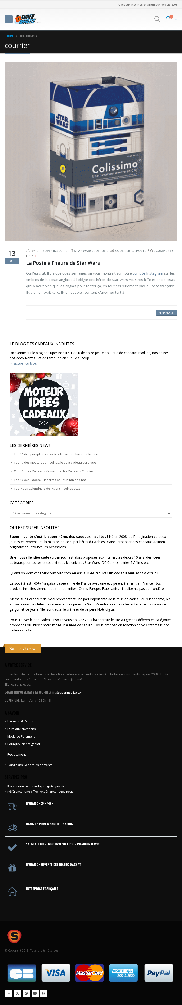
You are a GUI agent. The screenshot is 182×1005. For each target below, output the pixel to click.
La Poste (139, 251)
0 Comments (163, 251)
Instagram (43, 993)
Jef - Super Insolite (51, 251)
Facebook (8, 993)
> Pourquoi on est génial (23, 744)
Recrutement (16, 754)
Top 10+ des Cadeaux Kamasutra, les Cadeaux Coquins (54, 471)
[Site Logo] (27, 19)
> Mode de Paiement (20, 736)
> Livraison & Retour (19, 721)
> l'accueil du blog (23, 363)
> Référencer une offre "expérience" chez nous (39, 791)
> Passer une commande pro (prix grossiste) (36, 786)
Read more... (167, 312)
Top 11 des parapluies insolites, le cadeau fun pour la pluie (56, 454)
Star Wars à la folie (91, 251)
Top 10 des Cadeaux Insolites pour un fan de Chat (50, 480)
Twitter (17, 993)
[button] (9, 19)
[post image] (91, 151)
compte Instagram (148, 273)
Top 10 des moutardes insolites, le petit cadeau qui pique (55, 462)
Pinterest (26, 993)
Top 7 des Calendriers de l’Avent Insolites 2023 (47, 488)
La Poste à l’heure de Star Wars (63, 263)
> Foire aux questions (20, 729)
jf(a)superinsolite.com (67, 692)
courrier (122, 251)
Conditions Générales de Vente (30, 765)
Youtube (35, 993)
